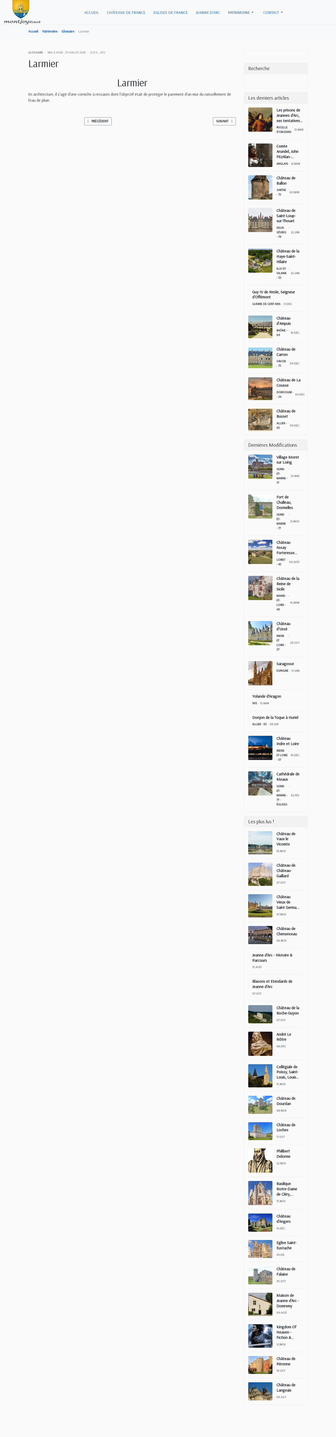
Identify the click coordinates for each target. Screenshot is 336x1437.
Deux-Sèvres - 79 (281, 232)
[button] (241, 12)
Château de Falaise (285, 1271)
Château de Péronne (285, 1361)
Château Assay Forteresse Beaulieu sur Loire (286, 547)
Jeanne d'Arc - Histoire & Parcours (272, 957)
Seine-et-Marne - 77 (282, 476)
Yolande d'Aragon (266, 696)
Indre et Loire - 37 (281, 642)
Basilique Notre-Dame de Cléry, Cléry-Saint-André (286, 1189)
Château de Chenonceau (286, 931)
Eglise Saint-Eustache (286, 1245)
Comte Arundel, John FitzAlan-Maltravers (287, 151)
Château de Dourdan (285, 1101)
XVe (254, 703)
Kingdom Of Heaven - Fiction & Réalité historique (286, 1332)
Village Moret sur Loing (287, 460)
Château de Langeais (285, 1387)
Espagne (282, 670)
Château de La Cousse (288, 382)
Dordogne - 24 (284, 394)
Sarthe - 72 (281, 192)
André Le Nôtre (283, 1037)
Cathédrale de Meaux (287, 776)
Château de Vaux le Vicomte (285, 839)
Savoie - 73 (281, 363)
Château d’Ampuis (283, 321)
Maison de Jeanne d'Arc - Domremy (287, 1300)
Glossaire (35, 52)
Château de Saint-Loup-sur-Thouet (286, 215)
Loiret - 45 (280, 562)
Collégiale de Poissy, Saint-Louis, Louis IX (287, 1072)
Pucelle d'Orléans (283, 129)
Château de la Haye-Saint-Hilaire (287, 256)
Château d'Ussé (283, 626)
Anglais (282, 163)
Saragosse (285, 663)
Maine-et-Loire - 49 (281, 602)
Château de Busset (285, 413)
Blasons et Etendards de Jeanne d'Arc (272, 984)
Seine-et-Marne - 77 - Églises (282, 795)
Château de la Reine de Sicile (287, 583)
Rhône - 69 (281, 332)
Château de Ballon (285, 180)
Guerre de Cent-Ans (266, 304)
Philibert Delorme (283, 1153)
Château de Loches (285, 1127)
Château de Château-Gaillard (285, 870)
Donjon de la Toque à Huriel (275, 717)
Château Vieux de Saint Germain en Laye (287, 902)
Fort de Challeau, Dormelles (284, 502)
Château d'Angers (283, 1219)
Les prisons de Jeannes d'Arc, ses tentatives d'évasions (288, 115)
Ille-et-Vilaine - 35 (281, 273)
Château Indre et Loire (287, 741)
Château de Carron (285, 352)
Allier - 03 (281, 425)
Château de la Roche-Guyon (287, 1010)
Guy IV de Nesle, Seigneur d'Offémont (273, 294)
